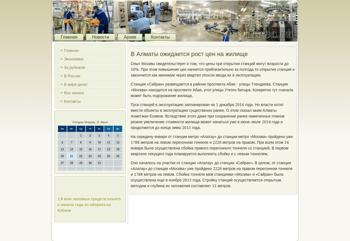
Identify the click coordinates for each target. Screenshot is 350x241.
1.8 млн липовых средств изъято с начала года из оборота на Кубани (89, 205)
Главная (69, 37)
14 (71, 149)
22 (80, 156)
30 (90, 162)
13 (62, 149)
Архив (130, 37)
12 (117, 142)
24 (99, 156)
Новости (100, 37)
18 (108, 149)
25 (108, 156)
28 (71, 162)
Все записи (74, 93)
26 (117, 156)
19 (117, 149)
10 (99, 142)
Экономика (73, 59)
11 (108, 142)
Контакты (160, 37)
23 (90, 156)
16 (90, 149)
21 (71, 156)
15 (80, 149)
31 (99, 162)
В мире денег (76, 84)
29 (80, 162)
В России (72, 76)
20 (62, 156)
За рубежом (74, 67)
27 (62, 162)
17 (99, 149)
